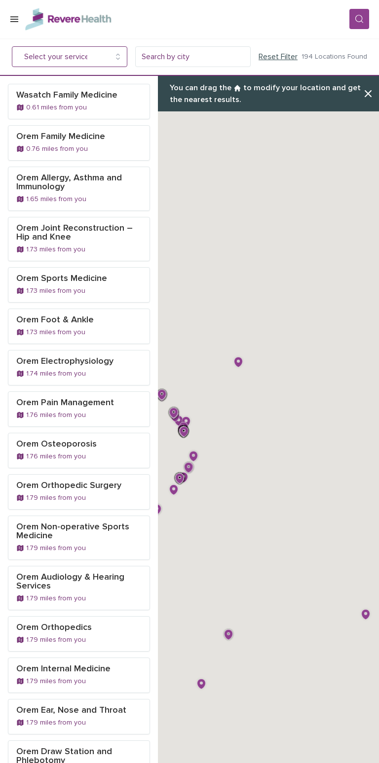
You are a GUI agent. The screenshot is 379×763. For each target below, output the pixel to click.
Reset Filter (278, 57)
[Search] (359, 19)
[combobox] (62, 57)
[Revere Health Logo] (187, 19)
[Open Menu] (14, 19)
